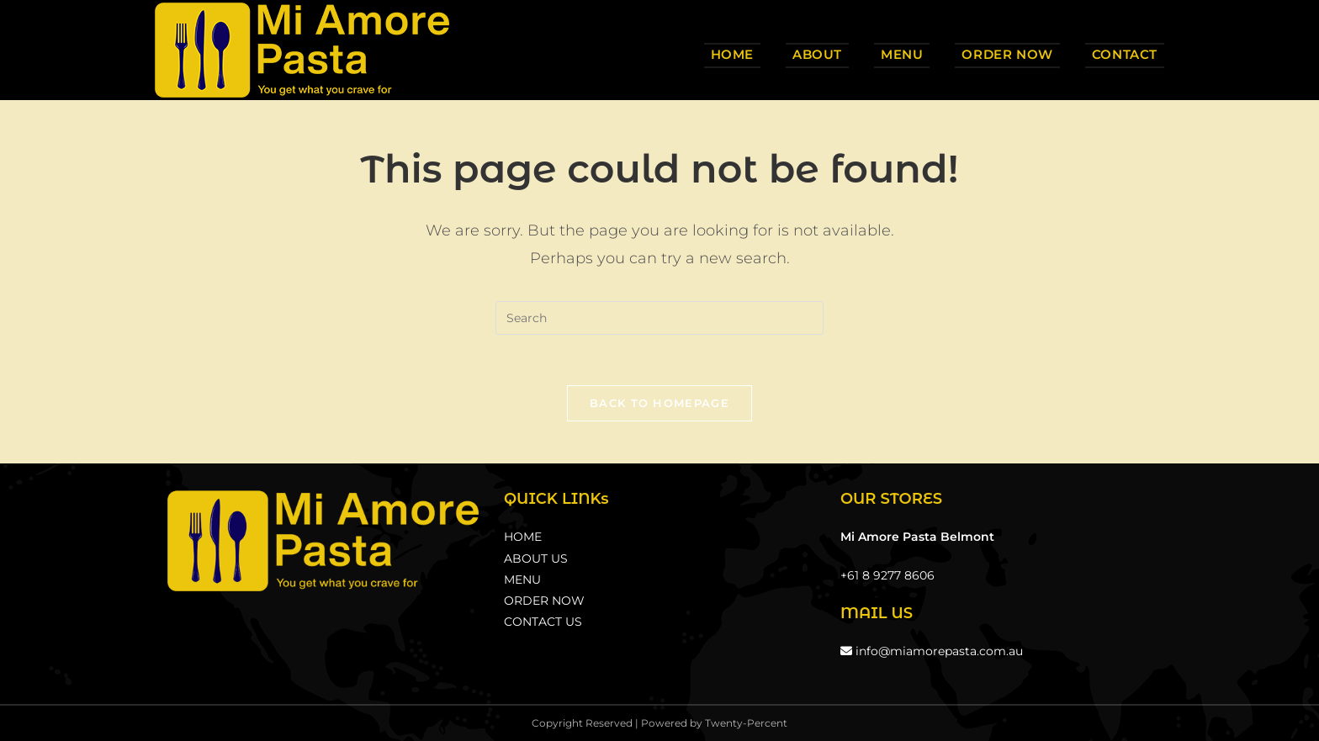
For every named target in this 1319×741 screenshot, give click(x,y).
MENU (522, 579)
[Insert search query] (659, 318)
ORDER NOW (544, 600)
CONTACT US (543, 621)
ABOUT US (536, 558)
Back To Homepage (659, 403)
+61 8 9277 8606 (887, 575)
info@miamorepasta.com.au (931, 651)
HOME (523, 536)
